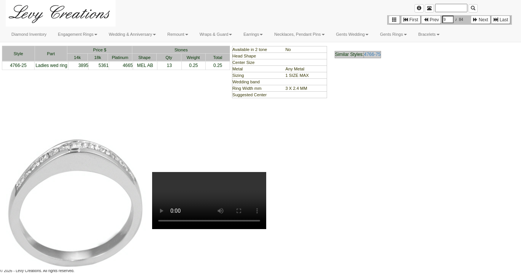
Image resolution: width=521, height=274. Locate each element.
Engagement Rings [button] (77, 34)
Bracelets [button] (429, 34)
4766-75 (372, 54)
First (410, 19)
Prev (431, 19)
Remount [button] (177, 34)
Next (480, 19)
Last (501, 19)
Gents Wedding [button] (352, 34)
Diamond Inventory (28, 34)
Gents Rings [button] (393, 34)
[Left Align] (419, 8)
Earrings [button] (253, 34)
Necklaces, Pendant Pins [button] (299, 34)
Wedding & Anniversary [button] (132, 34)
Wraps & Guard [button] (216, 34)
